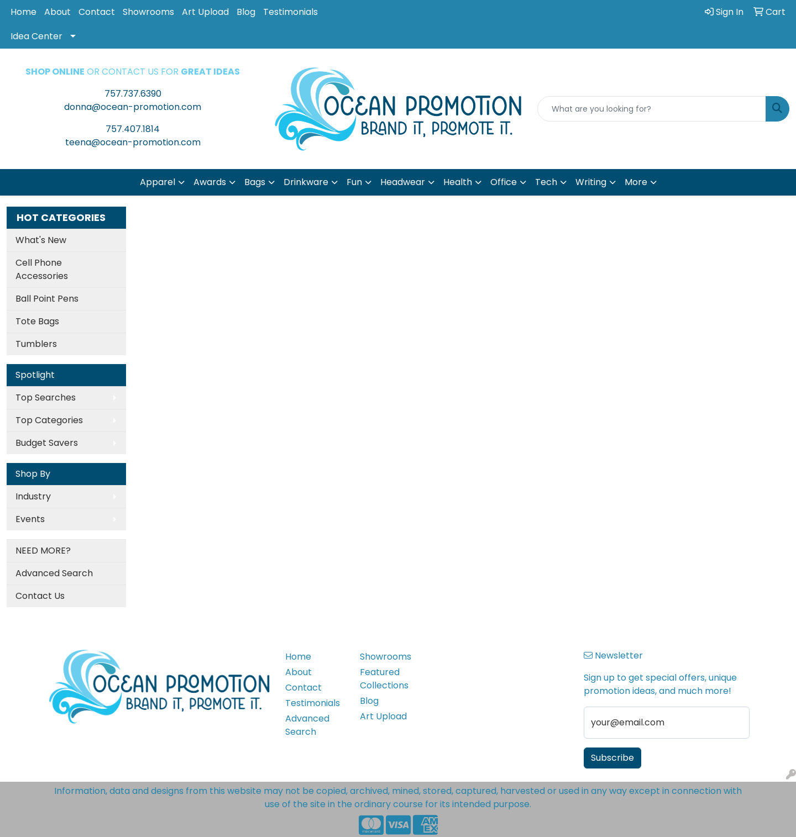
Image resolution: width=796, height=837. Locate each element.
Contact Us (40, 595)
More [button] (636, 182)
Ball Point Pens (46, 298)
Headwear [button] (402, 182)
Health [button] (457, 182)
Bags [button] (254, 182)
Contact (96, 12)
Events (30, 519)
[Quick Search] (651, 109)
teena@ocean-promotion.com (133, 142)
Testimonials (290, 12)
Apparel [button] (157, 182)
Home (23, 12)
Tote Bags (37, 321)
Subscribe (612, 757)
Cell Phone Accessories (41, 269)
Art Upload (205, 12)
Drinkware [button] (306, 182)
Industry (33, 496)
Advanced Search (54, 573)
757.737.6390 (132, 93)
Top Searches (45, 397)
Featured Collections (384, 679)
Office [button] (503, 182)
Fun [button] (354, 182)
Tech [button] (546, 182)
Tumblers (36, 344)
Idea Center (36, 36)
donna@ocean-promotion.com (132, 107)
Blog (246, 12)
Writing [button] (590, 182)
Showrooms (148, 12)
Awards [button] (209, 182)
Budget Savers (46, 442)
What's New (40, 240)
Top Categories (49, 420)
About (57, 12)
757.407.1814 (133, 129)
